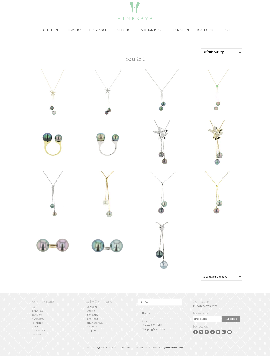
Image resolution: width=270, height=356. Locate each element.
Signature (92, 314)
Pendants (37, 322)
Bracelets (37, 310)
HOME (91, 348)
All (33, 306)
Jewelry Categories (41, 301)
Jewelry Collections (97, 301)
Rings (35, 326)
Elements (92, 318)
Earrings (37, 314)
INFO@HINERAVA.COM (170, 348)
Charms (36, 334)
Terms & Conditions (154, 325)
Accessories (39, 330)
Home (146, 313)
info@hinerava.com (205, 305)
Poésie (91, 310)
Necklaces (38, 318)
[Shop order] (221, 52)
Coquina (92, 330)
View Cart (147, 321)
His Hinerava (95, 322)
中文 (98, 348)
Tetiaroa (92, 326)
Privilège (92, 306)
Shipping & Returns (153, 329)
